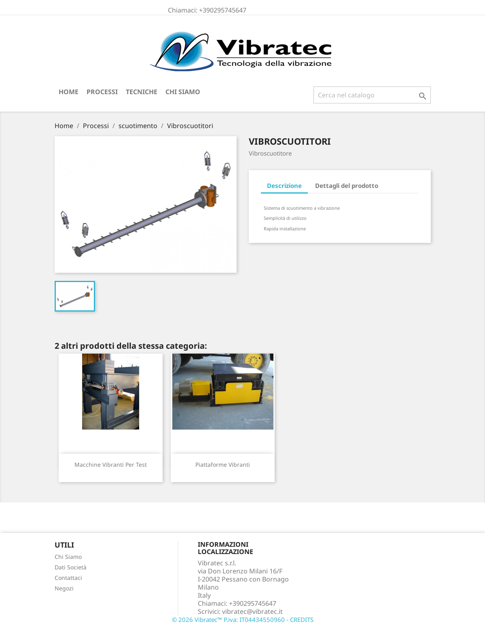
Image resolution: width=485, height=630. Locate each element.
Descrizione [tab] (284, 185)
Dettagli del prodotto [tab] (346, 185)
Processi (102, 91)
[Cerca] (372, 94)
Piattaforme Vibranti (222, 464)
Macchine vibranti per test (110, 464)
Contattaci (68, 578)
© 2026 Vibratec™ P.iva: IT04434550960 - (231, 619)
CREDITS (301, 619)
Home (68, 91)
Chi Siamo (182, 91)
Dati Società (71, 567)
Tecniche (141, 91)
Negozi (64, 588)
